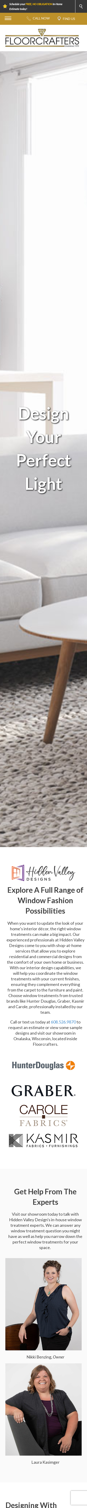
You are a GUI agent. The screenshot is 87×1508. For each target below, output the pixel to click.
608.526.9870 (63, 1021)
